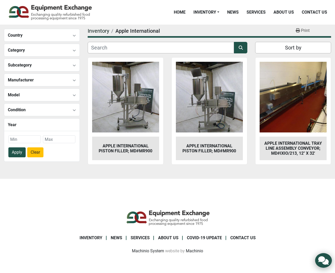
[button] (206, 12)
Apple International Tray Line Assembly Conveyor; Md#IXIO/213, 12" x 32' (293, 148)
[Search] (161, 47)
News (233, 12)
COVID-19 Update (204, 237)
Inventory (204, 12)
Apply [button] (17, 152)
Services (256, 12)
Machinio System (148, 250)
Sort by (293, 47)
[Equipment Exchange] (168, 217)
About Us (283, 12)
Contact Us (314, 12)
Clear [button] (35, 152)
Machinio (194, 250)
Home (180, 12)
